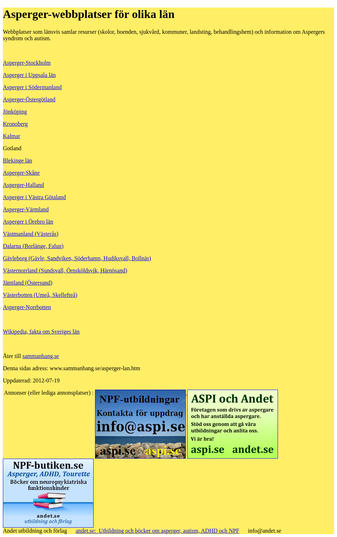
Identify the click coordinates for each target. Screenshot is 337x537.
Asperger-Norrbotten (27, 307)
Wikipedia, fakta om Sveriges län (41, 332)
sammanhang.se (40, 356)
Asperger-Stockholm (27, 63)
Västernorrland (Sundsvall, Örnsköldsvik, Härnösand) (65, 270)
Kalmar (11, 136)
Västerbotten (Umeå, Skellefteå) (40, 295)
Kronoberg (15, 124)
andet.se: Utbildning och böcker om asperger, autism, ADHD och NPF (157, 531)
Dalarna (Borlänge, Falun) (33, 246)
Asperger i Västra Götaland (34, 197)
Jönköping (15, 112)
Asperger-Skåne (21, 173)
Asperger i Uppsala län (29, 75)
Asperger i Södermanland (32, 87)
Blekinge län (17, 160)
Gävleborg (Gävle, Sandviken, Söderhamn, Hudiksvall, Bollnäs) (77, 258)
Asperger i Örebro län (28, 222)
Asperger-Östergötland (29, 99)
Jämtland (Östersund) (27, 283)
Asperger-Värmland (26, 209)
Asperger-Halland (23, 185)
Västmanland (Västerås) (30, 234)
